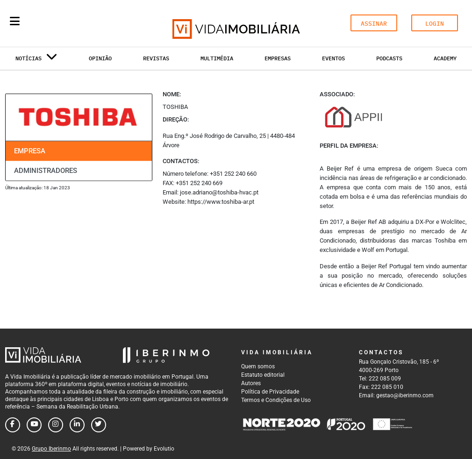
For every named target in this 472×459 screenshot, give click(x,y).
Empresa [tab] (29, 151)
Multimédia (216, 58)
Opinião (100, 58)
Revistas (156, 58)
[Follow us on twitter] (98, 424)
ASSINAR (374, 24)
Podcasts (389, 58)
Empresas (278, 58)
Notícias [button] (36, 60)
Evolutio (164, 448)
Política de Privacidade (270, 391)
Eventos (333, 58)
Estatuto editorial (263, 375)
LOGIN (434, 24)
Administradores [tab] (45, 170)
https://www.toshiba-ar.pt (220, 201)
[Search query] (69, 23)
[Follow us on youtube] (34, 424)
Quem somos (258, 366)
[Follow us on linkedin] (77, 424)
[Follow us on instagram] (55, 424)
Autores (251, 383)
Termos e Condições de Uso (276, 400)
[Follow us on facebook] (12, 424)
